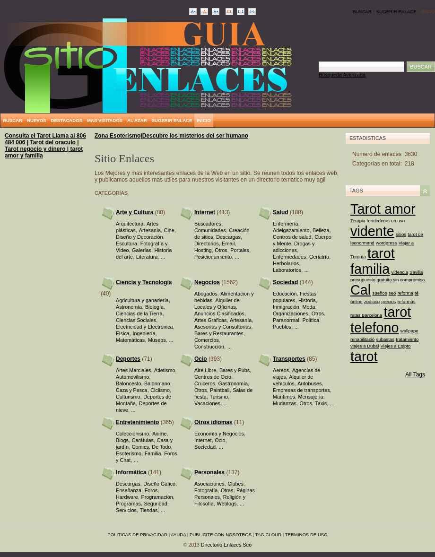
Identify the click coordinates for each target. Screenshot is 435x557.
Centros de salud (292, 237)
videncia (400, 272)
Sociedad (285, 282)
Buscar (362, 11)
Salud (280, 212)
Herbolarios (286, 263)
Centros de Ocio (212, 377)
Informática (131, 472)
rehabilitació (362, 339)
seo (392, 293)
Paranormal (286, 320)
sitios (401, 234)
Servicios (126, 510)
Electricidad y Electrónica (144, 327)
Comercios (206, 340)
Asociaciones (209, 484)
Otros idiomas (213, 422)
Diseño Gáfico (159, 484)
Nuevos (36, 120)
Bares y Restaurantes (219, 333)
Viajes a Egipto (396, 345)
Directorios (206, 243)
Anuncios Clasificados (219, 313)
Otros (221, 250)
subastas (385, 339)
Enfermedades (289, 257)
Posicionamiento (213, 257)
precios (388, 301)
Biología (154, 307)
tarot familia (372, 261)
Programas (128, 503)
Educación (284, 293)
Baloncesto (128, 383)
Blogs (122, 440)
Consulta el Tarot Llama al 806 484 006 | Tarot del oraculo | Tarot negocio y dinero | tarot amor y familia (45, 145)
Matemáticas (130, 340)
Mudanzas (284, 403)
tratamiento (407, 339)
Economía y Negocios (219, 433)
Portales (239, 250)
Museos (157, 340)
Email (228, 243)
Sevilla (416, 272)
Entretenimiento (137, 422)
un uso (398, 220)
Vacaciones (207, 403)
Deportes (128, 359)
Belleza (321, 230)
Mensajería (310, 397)
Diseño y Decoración (139, 237)
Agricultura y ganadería (142, 300)
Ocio (200, 359)
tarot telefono (380, 320)
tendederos (378, 220)
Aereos (281, 370)
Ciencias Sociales (136, 320)
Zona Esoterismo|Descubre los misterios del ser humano (171, 135)
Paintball (219, 390)
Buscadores (207, 223)
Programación (157, 497)
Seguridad (155, 503)
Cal (360, 289)
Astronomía (129, 307)
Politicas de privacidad (137, 534)
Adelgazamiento (291, 230)
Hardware (127, 497)
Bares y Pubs (234, 370)
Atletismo (164, 370)
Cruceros (204, 383)
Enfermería (285, 223)
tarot (364, 356)
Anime (159, 433)
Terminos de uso (306, 534)
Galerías (141, 250)
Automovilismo (132, 377)
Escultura (126, 243)
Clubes (235, 484)
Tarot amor (383, 209)
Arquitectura (129, 223)
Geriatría (319, 257)
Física (123, 333)
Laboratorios (287, 270)
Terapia (357, 220)
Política (310, 320)
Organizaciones (290, 313)
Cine (169, 230)
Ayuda (178, 534)
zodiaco (372, 301)
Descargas (228, 237)
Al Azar (137, 120)
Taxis (321, 403)
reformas (407, 301)
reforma (405, 293)
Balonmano (157, 383)
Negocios (207, 282)
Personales (209, 472)
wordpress (386, 242)
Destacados (66, 120)
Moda (308, 307)
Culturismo (128, 397)
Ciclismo (160, 390)
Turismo (218, 397)
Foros (151, 490)
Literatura (147, 257)
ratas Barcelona (366, 315)
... (163, 257)
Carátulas (143, 440)
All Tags (415, 374)
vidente (372, 231)
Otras (227, 490)
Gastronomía (232, 383)
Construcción (209, 346)
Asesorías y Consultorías (222, 327)
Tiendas (148, 510)
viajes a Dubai (364, 345)
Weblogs (226, 503)
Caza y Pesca (132, 390)
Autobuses (309, 383)
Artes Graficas (210, 320)
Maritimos (284, 397)
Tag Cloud (268, 534)
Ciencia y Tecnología (144, 282)
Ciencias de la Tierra (139, 313)
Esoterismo (128, 453)
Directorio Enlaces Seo (226, 545)
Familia (153, 453)
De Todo (161, 447)
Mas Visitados (104, 120)
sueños (380, 293)
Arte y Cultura (134, 212)
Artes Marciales (133, 370)
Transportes (289, 359)
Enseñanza (128, 490)
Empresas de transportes (301, 390)
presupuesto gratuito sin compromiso (387, 279)
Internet (204, 212)
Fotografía (206, 490)
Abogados (206, 293)
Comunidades (210, 230)
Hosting (203, 250)
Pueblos (282, 327)
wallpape (409, 330)
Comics (140, 447)
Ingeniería (143, 333)
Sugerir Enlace (396, 11)
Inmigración (286, 307)
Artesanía (150, 230)
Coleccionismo (132, 433)
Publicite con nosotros (221, 534)
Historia (307, 300)
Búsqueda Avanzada (342, 75)
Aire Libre (205, 370)
